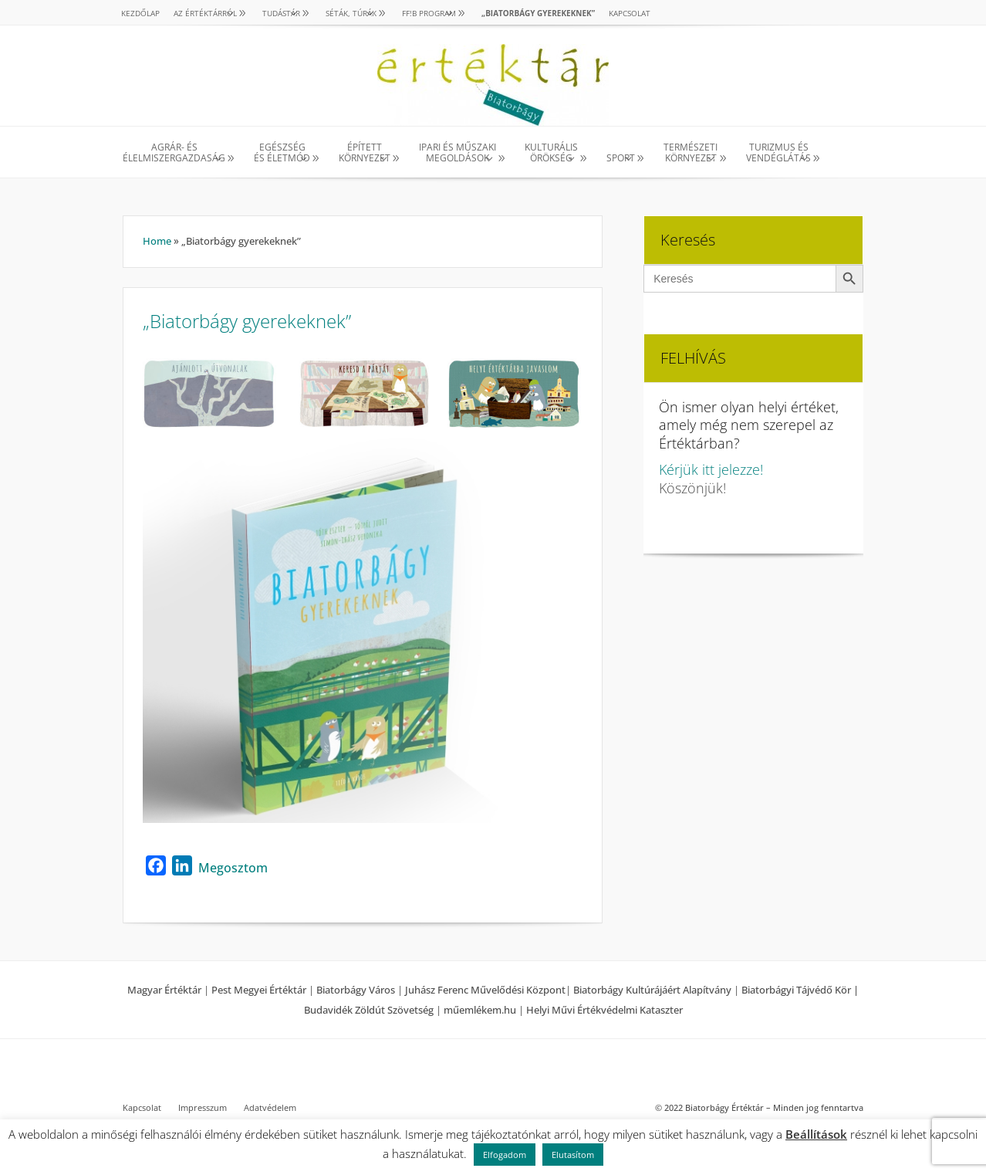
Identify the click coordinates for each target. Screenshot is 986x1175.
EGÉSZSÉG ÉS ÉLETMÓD (282, 153)
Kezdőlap (140, 13)
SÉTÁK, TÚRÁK (351, 13)
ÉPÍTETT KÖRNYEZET (364, 153)
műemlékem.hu (480, 1010)
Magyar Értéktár (164, 990)
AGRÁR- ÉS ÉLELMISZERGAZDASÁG (174, 153)
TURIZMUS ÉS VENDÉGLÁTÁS (778, 153)
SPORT (620, 157)
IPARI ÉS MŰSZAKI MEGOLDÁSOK (457, 153)
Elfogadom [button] (504, 1154)
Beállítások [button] (816, 1134)
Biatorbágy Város (355, 990)
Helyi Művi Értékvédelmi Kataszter (604, 1010)
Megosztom (233, 867)
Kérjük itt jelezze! (711, 469)
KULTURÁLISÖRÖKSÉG (551, 153)
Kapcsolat (629, 13)
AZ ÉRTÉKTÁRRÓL (205, 13)
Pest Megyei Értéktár (258, 990)
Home (157, 241)
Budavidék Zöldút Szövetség (370, 1010)
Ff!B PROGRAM (429, 13)
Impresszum (202, 1107)
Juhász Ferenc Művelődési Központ (485, 990)
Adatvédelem (270, 1107)
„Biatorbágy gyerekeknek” (538, 13)
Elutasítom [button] (573, 1154)
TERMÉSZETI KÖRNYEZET (691, 153)
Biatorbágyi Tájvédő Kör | (800, 990)
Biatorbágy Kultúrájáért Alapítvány (652, 990)
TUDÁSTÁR (281, 13)
